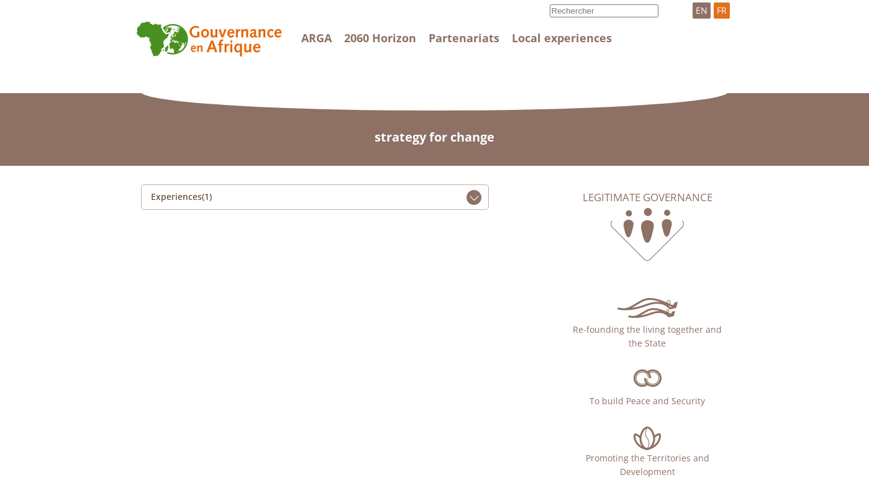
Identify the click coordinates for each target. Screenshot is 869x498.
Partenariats (464, 37)
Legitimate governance (647, 197)
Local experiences (562, 37)
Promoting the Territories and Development (647, 465)
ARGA (316, 37)
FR (722, 10)
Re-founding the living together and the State (647, 336)
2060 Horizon (380, 37)
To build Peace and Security (647, 401)
